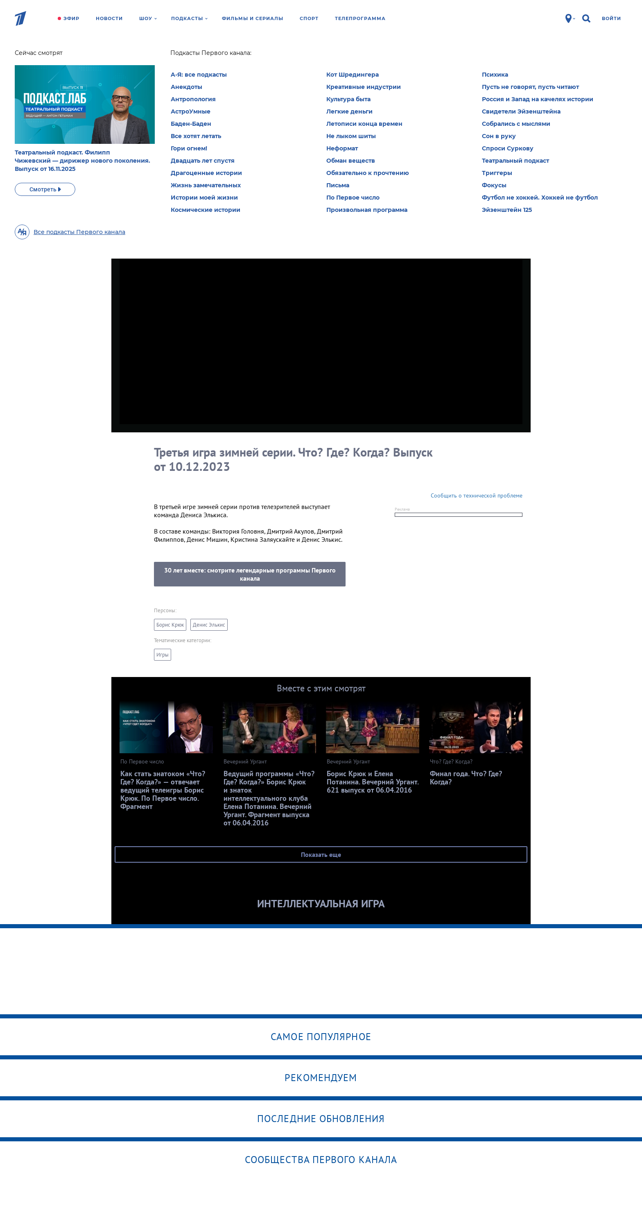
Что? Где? (175, 55)
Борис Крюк (170, 624)
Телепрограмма (360, 18)
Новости (109, 18)
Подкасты (189, 18)
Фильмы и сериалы (252, 18)
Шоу (148, 18)
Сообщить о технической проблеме (476, 495)
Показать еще (321, 854)
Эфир (71, 18)
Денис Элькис (209, 624)
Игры (162, 654)
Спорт (309, 18)
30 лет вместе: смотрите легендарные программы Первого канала (250, 574)
